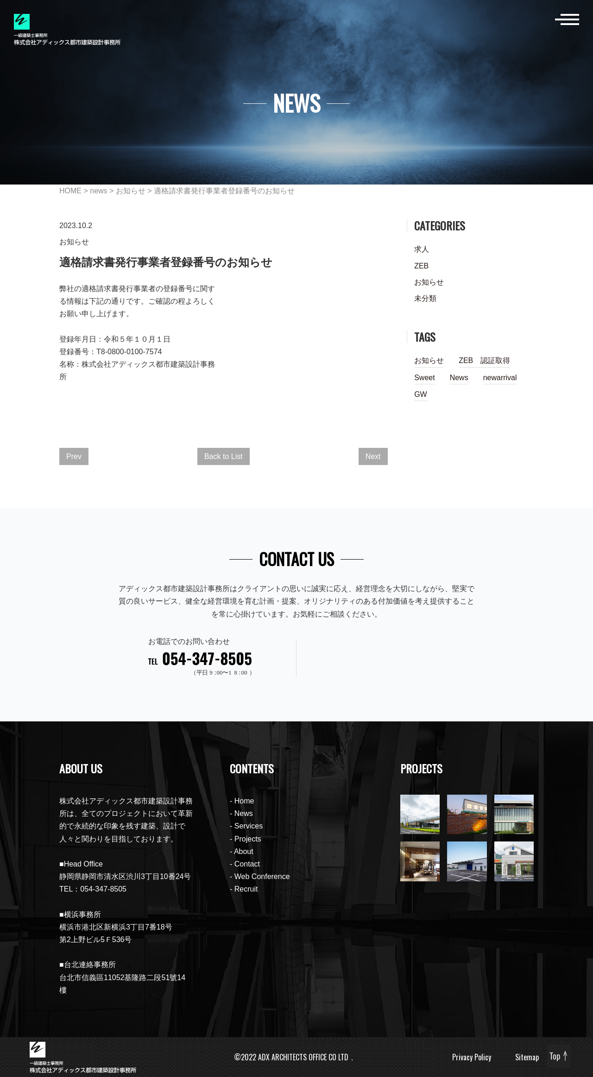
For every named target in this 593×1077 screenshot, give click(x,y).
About (243, 851)
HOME (70, 191)
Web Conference (262, 876)
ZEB (421, 266)
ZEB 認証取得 (484, 360)
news (98, 191)
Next (373, 456)
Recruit (246, 889)
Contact (247, 864)
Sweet (424, 378)
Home (244, 801)
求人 (421, 249)
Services (248, 826)
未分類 (425, 298)
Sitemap (527, 1057)
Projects (247, 839)
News (459, 378)
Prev (74, 456)
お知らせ (130, 191)
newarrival (500, 378)
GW (420, 394)
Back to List (223, 456)
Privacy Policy (471, 1057)
